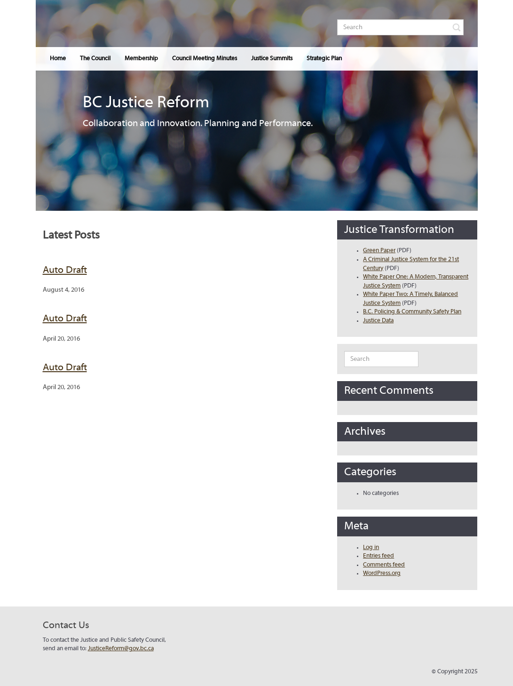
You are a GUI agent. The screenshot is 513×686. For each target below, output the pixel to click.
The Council (95, 59)
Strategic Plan (324, 59)
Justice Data (378, 321)
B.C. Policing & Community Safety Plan (412, 312)
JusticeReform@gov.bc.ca (121, 649)
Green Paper (379, 250)
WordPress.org (382, 573)
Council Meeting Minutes (204, 59)
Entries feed (378, 556)
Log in (371, 547)
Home (58, 59)
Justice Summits (271, 59)
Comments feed (384, 565)
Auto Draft (65, 270)
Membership (141, 59)
